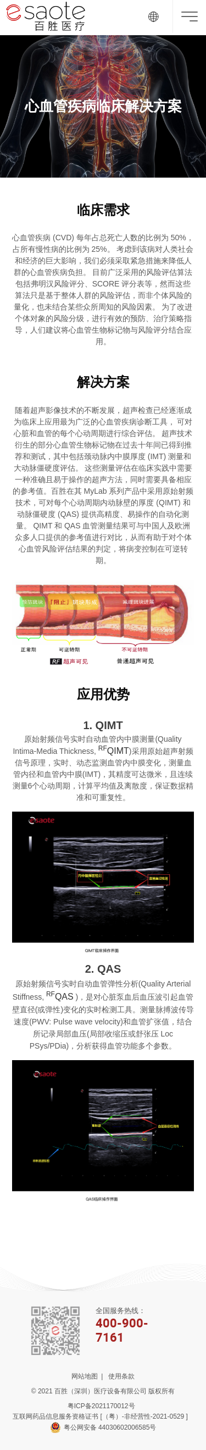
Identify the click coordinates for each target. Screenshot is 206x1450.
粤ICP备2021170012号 (103, 1406)
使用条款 (121, 1376)
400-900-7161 (122, 1330)
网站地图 (84, 1376)
